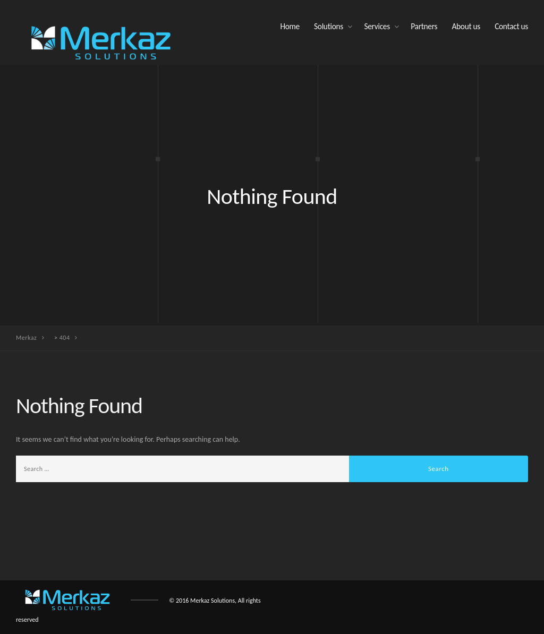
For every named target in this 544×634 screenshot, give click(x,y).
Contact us (511, 26)
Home (289, 26)
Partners (424, 26)
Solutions (328, 26)
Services (377, 26)
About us (466, 26)
